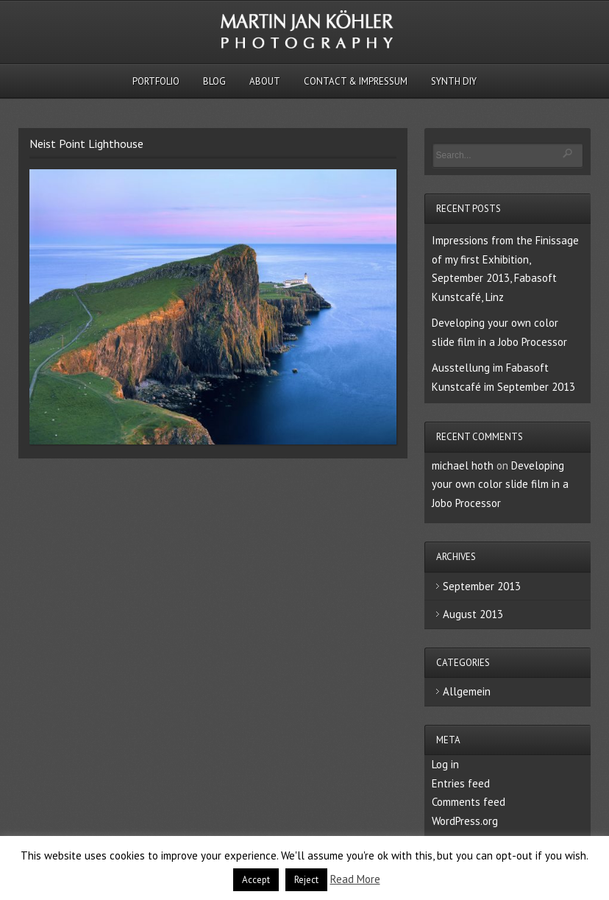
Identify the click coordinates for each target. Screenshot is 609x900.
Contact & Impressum (355, 81)
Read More (355, 879)
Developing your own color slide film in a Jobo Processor (500, 484)
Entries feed (461, 783)
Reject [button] (306, 880)
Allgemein (467, 691)
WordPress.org (465, 821)
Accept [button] (256, 880)
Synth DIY (454, 81)
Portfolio (155, 81)
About (264, 81)
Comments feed (468, 802)
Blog (214, 81)
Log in (445, 764)
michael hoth (463, 465)
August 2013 (473, 614)
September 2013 (482, 586)
